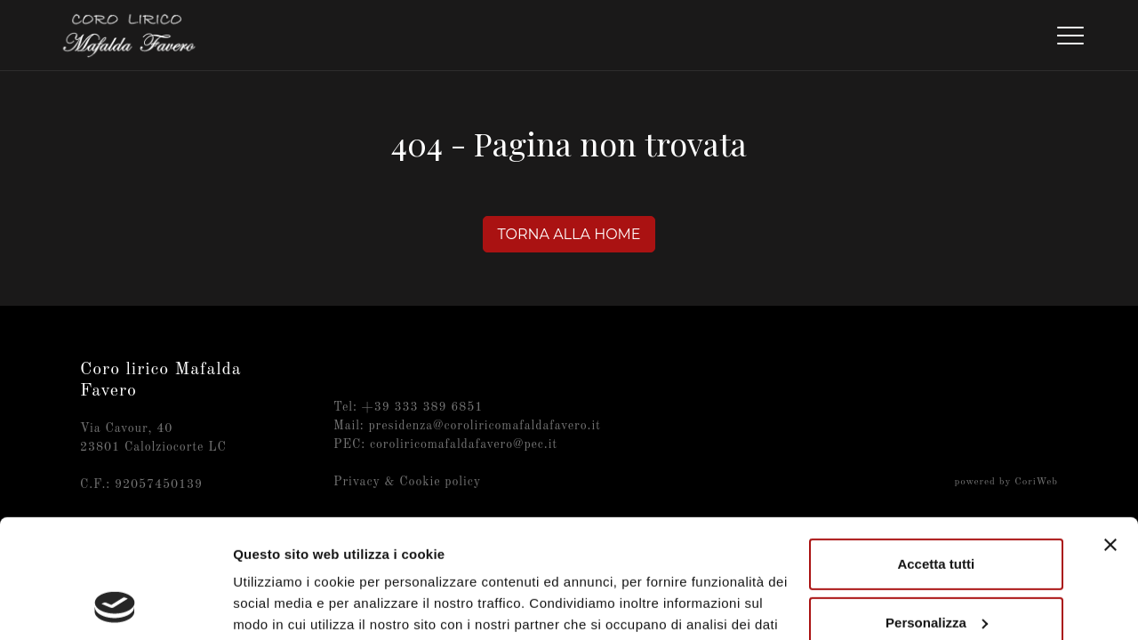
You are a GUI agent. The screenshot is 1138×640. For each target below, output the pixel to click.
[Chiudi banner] (1110, 434)
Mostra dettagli (281, 604)
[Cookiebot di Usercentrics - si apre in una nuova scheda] (115, 605)
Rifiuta (936, 569)
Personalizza (937, 510)
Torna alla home (568, 234)
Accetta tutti (935, 452)
